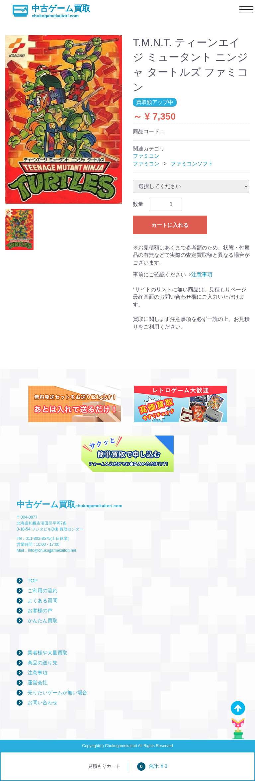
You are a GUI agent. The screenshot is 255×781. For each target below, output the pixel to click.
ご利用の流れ (42, 590)
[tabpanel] (63, 119)
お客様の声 (40, 610)
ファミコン (146, 156)
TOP (33, 580)
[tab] (19, 229)
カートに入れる (170, 225)
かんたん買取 (42, 620)
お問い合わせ (42, 702)
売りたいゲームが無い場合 (57, 692)
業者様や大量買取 (47, 652)
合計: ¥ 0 (152, 766)
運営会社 (37, 682)
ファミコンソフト (192, 163)
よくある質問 (42, 600)
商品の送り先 (42, 662)
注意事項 (201, 274)
